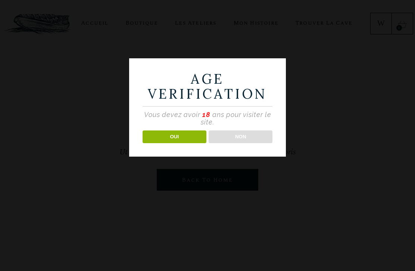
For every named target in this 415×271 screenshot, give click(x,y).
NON (240, 136)
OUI (174, 136)
